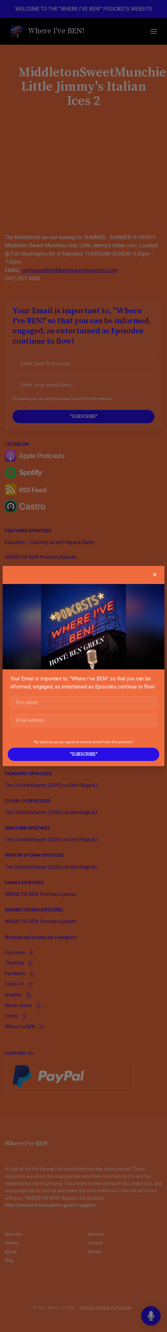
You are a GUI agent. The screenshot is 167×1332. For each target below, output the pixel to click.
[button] (155, 575)
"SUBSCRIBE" (83, 754)
